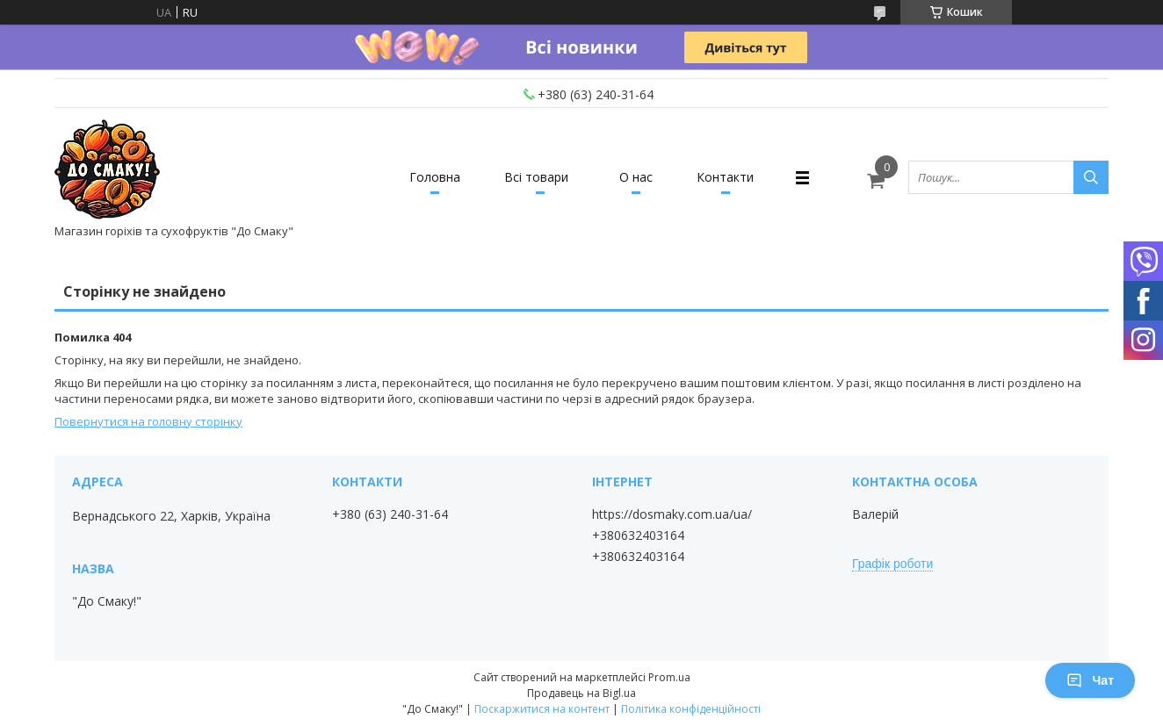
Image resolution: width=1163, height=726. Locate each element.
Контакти (725, 177)
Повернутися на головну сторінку (148, 421)
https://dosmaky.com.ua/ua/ (672, 514)
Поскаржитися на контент (542, 708)
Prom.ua (669, 677)
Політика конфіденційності (691, 708)
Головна (434, 177)
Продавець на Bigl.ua (581, 693)
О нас (636, 177)
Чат (1090, 680)
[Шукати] (1091, 177)
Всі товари (536, 177)
